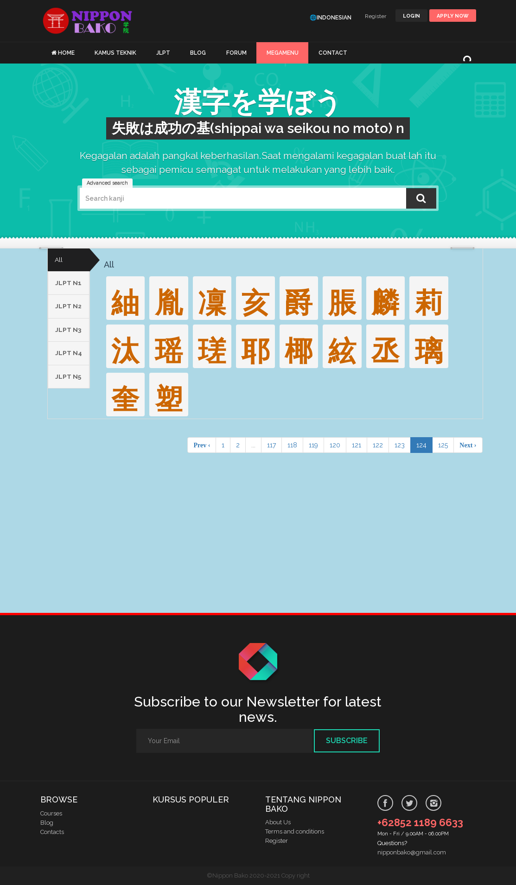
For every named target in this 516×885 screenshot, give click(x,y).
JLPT (163, 53)
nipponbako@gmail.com (411, 852)
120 (335, 445)
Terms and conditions (294, 831)
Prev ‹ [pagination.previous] (201, 445)
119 (313, 445)
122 (378, 445)
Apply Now (453, 16)
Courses (51, 813)
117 (271, 445)
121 (356, 445)
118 (292, 445)
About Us (278, 822)
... (253, 445)
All (59, 260)
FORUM (236, 53)
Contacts (52, 831)
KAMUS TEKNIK (115, 53)
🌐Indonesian (330, 17)
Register (375, 16)
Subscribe (347, 740)
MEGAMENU (283, 53)
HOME (66, 53)
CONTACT (333, 53)
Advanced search (107, 183)
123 (400, 445)
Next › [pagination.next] (467, 445)
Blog (46, 822)
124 (421, 445)
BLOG (198, 53)
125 (443, 445)
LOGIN (411, 16)
